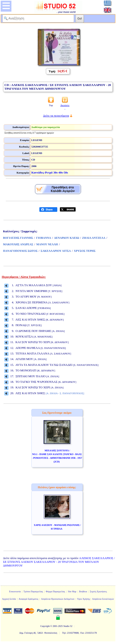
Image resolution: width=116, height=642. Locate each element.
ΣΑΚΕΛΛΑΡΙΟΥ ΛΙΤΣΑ (56, 250)
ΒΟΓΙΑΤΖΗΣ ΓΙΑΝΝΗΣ (18, 237)
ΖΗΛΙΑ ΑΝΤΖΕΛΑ (94, 237)
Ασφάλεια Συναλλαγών (103, 599)
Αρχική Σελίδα (9, 599)
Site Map (72, 591)
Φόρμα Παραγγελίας (55, 591)
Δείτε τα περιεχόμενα (56, 115)
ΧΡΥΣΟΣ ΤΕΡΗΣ (85, 250)
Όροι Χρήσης (83, 599)
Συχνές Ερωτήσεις (98, 591)
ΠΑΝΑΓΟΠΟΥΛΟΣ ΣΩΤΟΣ (20, 250)
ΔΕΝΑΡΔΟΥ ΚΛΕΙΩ (66, 237)
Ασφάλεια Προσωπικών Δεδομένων (58, 599)
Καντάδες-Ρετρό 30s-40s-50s (49, 172)
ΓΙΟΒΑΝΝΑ (43, 237)
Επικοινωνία (15, 591)
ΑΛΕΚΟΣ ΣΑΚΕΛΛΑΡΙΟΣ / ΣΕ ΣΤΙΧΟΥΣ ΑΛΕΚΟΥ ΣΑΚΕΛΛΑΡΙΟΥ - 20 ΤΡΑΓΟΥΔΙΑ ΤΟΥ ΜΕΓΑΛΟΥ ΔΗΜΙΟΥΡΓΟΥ (59, 561)
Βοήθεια (83, 591)
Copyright (45, 626)
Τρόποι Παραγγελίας (33, 591)
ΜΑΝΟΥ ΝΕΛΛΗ (47, 244)
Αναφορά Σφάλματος (28, 599)
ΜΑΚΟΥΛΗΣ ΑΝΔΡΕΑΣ (18, 244)
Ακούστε (64, 106)
